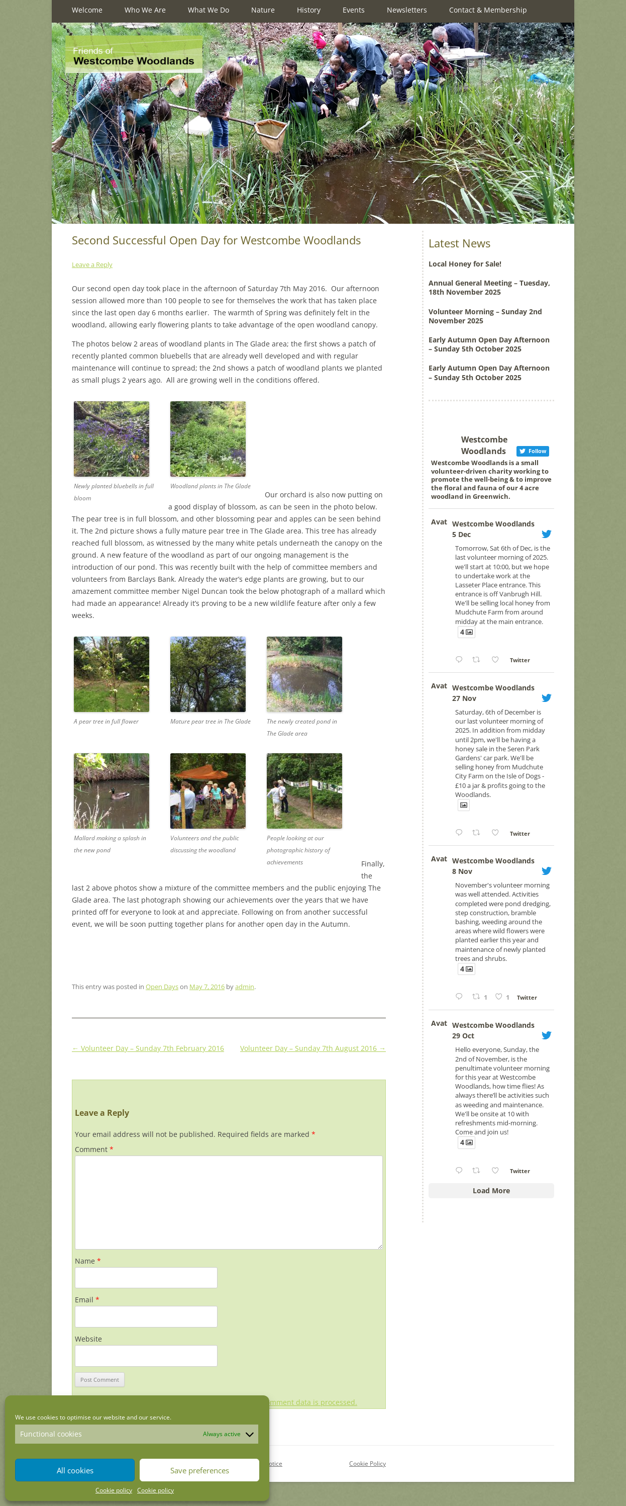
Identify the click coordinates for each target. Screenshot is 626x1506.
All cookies (75, 1470)
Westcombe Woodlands (493, 523)
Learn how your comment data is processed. (282, 1402)
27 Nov (464, 698)
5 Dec (461, 534)
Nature (263, 10)
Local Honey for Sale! (465, 264)
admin (244, 986)
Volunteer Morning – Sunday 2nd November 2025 (485, 316)
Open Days (162, 986)
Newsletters (407, 10)
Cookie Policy (367, 1463)
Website (88, 1339)
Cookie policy (113, 1490)
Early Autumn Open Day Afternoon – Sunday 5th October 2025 (489, 344)
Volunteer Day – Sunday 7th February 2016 (148, 1048)
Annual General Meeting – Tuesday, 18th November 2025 (489, 287)
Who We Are (145, 10)
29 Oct (463, 1035)
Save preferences (199, 1470)
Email (87, 1299)
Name (88, 1261)
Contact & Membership (488, 10)
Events (354, 10)
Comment (94, 1149)
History (309, 10)
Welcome (87, 10)
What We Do (208, 10)
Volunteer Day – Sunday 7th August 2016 (313, 1048)
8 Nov (462, 871)
